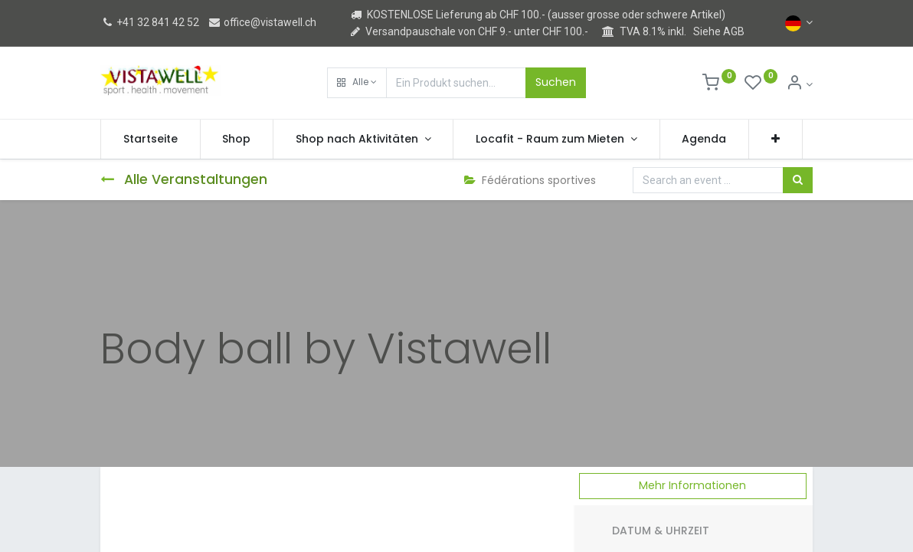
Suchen (555, 82)
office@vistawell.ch (262, 22)
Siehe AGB (718, 31)
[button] (357, 82)
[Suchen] (798, 180)
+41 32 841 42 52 (149, 22)
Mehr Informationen (692, 485)
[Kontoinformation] (799, 84)
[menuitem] (150, 139)
